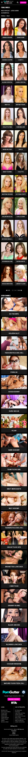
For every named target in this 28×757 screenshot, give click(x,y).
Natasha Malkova (8, 239)
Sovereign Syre (7, 261)
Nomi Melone (21, 127)
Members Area (4, 710)
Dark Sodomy (14, 450)
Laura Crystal (21, 82)
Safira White (20, 261)
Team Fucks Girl (14, 469)
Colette (21, 172)
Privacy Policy (4, 713)
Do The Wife (14, 314)
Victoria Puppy (21, 194)
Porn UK (14, 372)
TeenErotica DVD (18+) (14, 528)
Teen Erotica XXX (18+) (14, 353)
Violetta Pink (7, 127)
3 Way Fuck (14, 586)
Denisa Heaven (7, 37)
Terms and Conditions (6, 711)
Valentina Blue (7, 216)
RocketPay (13, 730)
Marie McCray (7, 149)
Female (3, 15)
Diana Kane (20, 37)
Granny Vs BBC (14, 605)
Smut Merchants (14, 489)
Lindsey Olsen (20, 284)
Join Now (23, 2)
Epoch (13, 732)
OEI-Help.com (20, 729)
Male (8, 15)
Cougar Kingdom (14, 664)
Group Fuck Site (14, 547)
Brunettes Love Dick (14, 567)
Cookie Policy (4, 714)
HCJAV (14, 431)
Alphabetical (5, 12)
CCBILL (14, 733)
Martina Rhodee (7, 194)
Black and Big (14, 625)
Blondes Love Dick (14, 644)
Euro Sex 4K (14, 411)
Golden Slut (14, 333)
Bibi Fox (7, 104)
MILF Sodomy (14, 508)
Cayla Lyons (21, 216)
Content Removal (5, 717)
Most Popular (5, 10)
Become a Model (4, 721)
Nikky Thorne (7, 172)
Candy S (20, 60)
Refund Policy (4, 716)
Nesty (21, 239)
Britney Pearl (20, 104)
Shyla (21, 149)
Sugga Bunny (14, 392)
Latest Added (15, 10)
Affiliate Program (4, 719)
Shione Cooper (7, 60)
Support (3, 720)
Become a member (14, 699)
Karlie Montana (7, 284)
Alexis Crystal (7, 82)
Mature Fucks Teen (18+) (14, 683)
